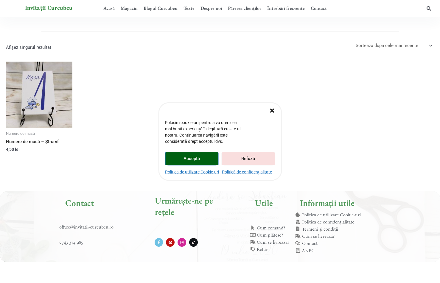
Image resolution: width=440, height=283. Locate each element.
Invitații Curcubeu (49, 8)
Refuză (248, 158)
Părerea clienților (244, 8)
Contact (319, 8)
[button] (272, 110)
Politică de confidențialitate (247, 171)
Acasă (109, 8)
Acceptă (192, 158)
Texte (189, 8)
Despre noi (211, 8)
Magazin (129, 8)
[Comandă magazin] (393, 46)
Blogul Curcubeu (161, 8)
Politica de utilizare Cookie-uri (192, 171)
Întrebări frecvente (286, 8)
